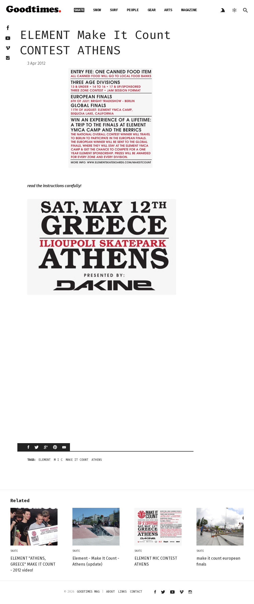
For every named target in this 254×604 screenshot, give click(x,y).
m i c (58, 459)
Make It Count (77, 459)
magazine (189, 10)
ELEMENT (44, 459)
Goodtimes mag (88, 591)
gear (152, 10)
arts (168, 10)
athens (97, 459)
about (110, 591)
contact (136, 591)
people (133, 10)
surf (114, 10)
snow (97, 10)
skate (79, 10)
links (122, 591)
